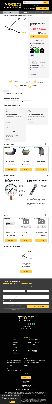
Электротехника (10, 363)
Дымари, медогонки (26, 101)
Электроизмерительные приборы (14, 362)
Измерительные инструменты (16, 15)
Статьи (14, 340)
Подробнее (8, 122)
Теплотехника (10, 365)
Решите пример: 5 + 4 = (8, 300)
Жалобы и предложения (33, 348)
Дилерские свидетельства (33, 340)
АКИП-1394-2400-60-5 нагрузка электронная (11, 233)
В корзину (39, 36)
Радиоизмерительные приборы (14, 360)
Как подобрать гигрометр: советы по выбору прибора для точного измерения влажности (37, 180)
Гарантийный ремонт (32, 344)
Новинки (26, 365)
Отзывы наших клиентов (33, 339)
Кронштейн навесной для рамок (26, 264)
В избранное (34, 45)
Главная (5, 15)
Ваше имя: (5, 289)
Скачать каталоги (28, 367)
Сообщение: (5, 293)
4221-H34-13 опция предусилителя (26, 233)
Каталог (8, 15)
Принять (12, 401)
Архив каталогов (28, 368)
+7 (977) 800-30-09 (26, 382)
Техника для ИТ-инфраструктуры (14, 370)
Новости (14, 344)
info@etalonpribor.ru (27, 4)
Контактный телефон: (32, 289)
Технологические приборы (30, 363)
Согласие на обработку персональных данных (32, 351)
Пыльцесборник (26, 161)
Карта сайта (15, 349)
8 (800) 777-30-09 (26, 6)
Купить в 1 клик (37, 40)
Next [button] (47, 144)
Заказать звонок (43, 8)
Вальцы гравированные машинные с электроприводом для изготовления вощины (11, 163)
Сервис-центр (15, 342)
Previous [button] (45, 144)
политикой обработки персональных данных (17, 308)
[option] (10, 159)
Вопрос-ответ (15, 345)
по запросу (42, 33)
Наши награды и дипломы (33, 342)
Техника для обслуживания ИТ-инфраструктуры (34, 360)
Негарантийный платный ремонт (33, 346)
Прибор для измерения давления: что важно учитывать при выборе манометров (14, 180)
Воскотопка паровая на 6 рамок (41, 162)
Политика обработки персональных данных (17, 354)
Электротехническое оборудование (31, 362)
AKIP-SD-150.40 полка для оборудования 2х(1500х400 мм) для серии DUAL (41, 234)
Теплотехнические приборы (13, 368)
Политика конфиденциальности (17, 351)
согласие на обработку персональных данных (12, 306)
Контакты (15, 347)
